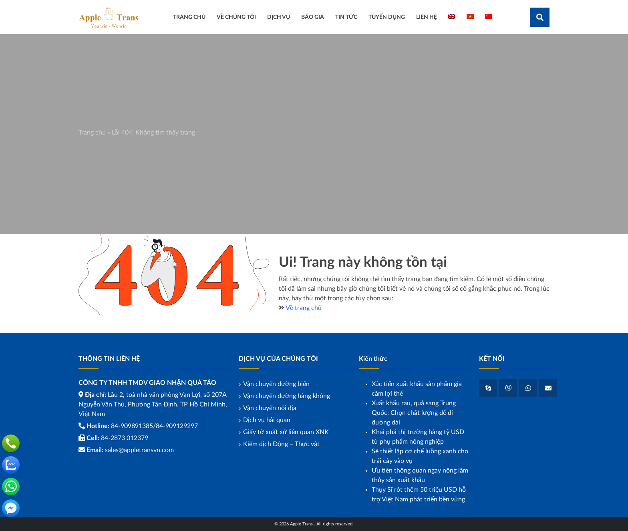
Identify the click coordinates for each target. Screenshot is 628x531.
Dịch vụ (278, 17)
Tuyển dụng (386, 17)
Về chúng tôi (236, 17)
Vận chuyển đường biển (276, 384)
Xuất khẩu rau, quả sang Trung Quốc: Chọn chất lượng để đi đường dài (414, 413)
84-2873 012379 (124, 438)
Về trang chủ (304, 308)
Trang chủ (92, 132)
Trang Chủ (189, 17)
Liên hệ (426, 17)
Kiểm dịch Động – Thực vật (281, 444)
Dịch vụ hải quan (266, 420)
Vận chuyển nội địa (269, 408)
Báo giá (312, 17)
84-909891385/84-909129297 (154, 426)
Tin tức (346, 17)
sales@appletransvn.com (139, 450)
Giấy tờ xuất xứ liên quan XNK (286, 432)
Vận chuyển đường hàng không (286, 396)
